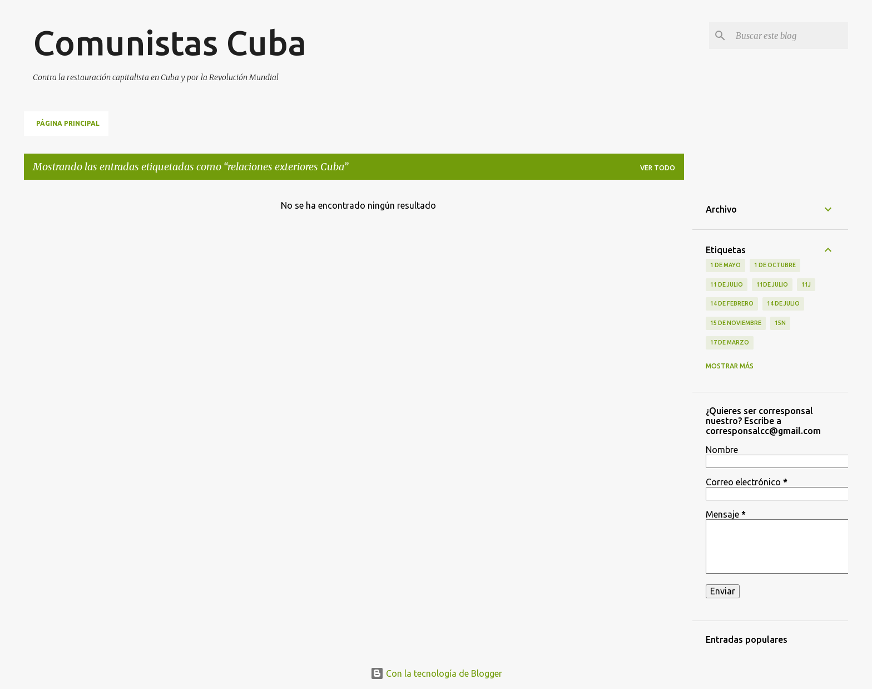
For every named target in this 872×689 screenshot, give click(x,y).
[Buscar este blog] (789, 35)
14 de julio (783, 303)
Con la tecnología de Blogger (436, 673)
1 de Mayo (725, 265)
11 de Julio (726, 284)
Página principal (68, 123)
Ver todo (657, 167)
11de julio (772, 284)
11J (806, 284)
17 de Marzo (729, 342)
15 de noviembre (735, 322)
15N (780, 322)
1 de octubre (775, 265)
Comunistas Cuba (169, 42)
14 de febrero (732, 303)
